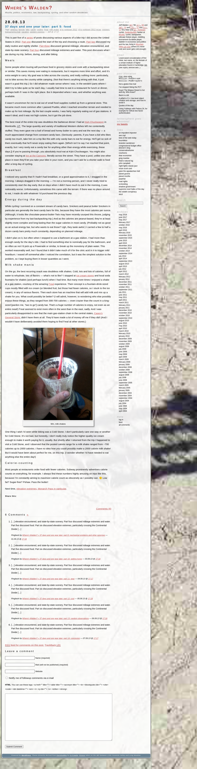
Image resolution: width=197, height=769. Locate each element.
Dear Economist (125, 156)
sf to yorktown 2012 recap (89, 29)
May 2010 (123, 326)
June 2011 (123, 295)
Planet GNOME (124, 174)
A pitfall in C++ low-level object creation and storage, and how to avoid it (132, 100)
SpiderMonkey (131, 32)
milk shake (54, 29)
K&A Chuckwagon (94, 122)
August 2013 (124, 264)
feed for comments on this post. (24, 645)
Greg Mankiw (124, 158)
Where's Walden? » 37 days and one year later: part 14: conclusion (51, 638)
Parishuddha (61, 764)
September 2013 (125, 261)
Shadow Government (127, 187)
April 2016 (123, 230)
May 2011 (123, 297)
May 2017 (123, 220)
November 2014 (125, 248)
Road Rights (123, 181)
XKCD (121, 194)
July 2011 (122, 292)
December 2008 (125, 367)
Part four (34, 50)
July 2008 (122, 377)
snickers (105, 29)
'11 (134, 27)
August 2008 (124, 375)
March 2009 (124, 359)
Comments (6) (103, 508)
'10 (122, 27)
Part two (90, 41)
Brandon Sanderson (127, 143)
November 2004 (125, 396)
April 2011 (123, 300)
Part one (26, 41)
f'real (46, 29)
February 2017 (124, 222)
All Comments (124, 425)
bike (27, 29)
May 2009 (123, 354)
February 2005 (124, 388)
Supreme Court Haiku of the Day (131, 189)
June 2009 (123, 352)
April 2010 (123, 328)
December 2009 (125, 339)
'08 (140, 25)
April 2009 (123, 357)
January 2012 (124, 279)
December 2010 (125, 310)
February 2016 (124, 233)
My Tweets (122, 124)
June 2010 (123, 323)
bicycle (22, 29)
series (29, 37)
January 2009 (124, 364)
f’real (51, 284)
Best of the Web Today (127, 138)
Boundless (123, 140)
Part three (44, 46)
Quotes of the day (126, 105)
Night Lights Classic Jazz (128, 166)
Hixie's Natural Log (126, 161)
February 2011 (124, 305)
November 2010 (125, 313)
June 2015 (123, 240)
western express (37, 32)
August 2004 (124, 401)
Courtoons (123, 153)
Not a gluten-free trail (127, 84)
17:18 (24, 539)
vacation (25, 32)
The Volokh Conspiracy (128, 192)
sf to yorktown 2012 (68, 29)
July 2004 (122, 403)
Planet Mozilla (124, 176)
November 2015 (125, 235)
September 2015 (125, 238)
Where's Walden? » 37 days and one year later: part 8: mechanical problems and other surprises (63, 535)
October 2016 (124, 225)
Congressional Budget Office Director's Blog (130, 147)
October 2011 (124, 287)
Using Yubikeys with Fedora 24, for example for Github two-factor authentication (133, 111)
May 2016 (123, 228)
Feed (120, 422)
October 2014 (124, 251)
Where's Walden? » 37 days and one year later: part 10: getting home (52, 559)
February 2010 (124, 333)
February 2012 (124, 277)
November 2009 (125, 341)
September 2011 (125, 290)
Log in (121, 420)
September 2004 (125, 398)
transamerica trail (12, 32)
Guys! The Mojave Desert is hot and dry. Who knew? (132, 91)
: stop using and (130, 78)
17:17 (90, 579)
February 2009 (124, 362)
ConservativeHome (126, 150)
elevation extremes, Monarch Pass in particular (41, 488)
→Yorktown (139, 30)
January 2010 (124, 336)
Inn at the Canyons (36, 155)
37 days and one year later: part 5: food (38, 26)
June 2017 (123, 217)
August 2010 (124, 320)
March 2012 (124, 274)
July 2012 (122, 269)
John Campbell (124, 163)
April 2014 (123, 258)
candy (33, 29)
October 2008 (124, 370)
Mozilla (122, 35)
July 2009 (122, 349)
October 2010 (124, 315)
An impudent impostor (128, 133)
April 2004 (123, 411)
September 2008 (125, 372)
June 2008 (123, 380)
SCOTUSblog (123, 184)
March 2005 (124, 385)
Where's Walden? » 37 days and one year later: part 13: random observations (55, 618)
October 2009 (124, 344)
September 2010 (125, 318)
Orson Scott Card (125, 168)
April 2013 (123, 266)
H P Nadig (74, 764)
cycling (40, 29)
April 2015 (123, 243)
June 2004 (123, 406)
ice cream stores (85, 275)
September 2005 (125, 383)
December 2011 (125, 282)
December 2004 (125, 393)
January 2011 (124, 308)
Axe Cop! (122, 135)
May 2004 (123, 409)
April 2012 (123, 271)
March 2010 (124, 331)
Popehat (122, 179)
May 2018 (123, 215)
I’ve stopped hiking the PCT (130, 87)
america (14, 29)
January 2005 (124, 390)
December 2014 (125, 246)
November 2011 (125, 284)
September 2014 (125, 253)
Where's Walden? (28, 7)
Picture (82, 764)
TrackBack (53, 645)
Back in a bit (124, 95)
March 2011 (124, 302)
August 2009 (124, 346)
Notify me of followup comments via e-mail (31, 678)
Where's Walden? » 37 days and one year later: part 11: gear (48, 579)
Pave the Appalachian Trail (129, 171)
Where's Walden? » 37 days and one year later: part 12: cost (48, 599)
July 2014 (122, 256)
